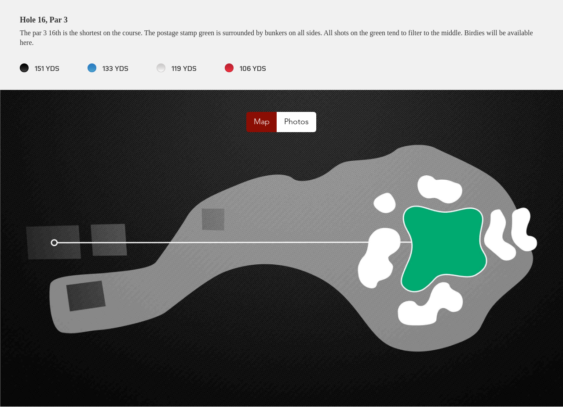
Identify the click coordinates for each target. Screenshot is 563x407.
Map (262, 121)
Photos (296, 121)
